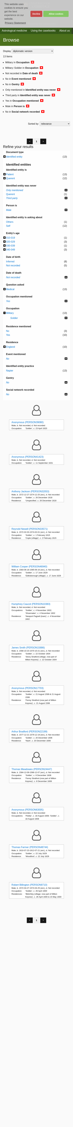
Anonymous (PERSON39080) (28, 422)
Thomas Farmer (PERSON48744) (30, 847)
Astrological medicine (14, 30)
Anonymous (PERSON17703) (28, 688)
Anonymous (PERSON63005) (28, 809)
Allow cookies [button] (56, 14)
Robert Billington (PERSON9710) (29, 885)
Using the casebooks (43, 30)
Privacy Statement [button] (15, 23)
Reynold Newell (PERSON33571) (30, 529)
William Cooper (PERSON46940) (29, 566)
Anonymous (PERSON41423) (28, 457)
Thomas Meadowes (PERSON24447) (32, 769)
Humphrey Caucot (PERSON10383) (31, 604)
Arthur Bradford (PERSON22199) (29, 731)
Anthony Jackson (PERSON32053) (30, 491)
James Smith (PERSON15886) (28, 647)
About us (64, 30)
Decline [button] (36, 14)
